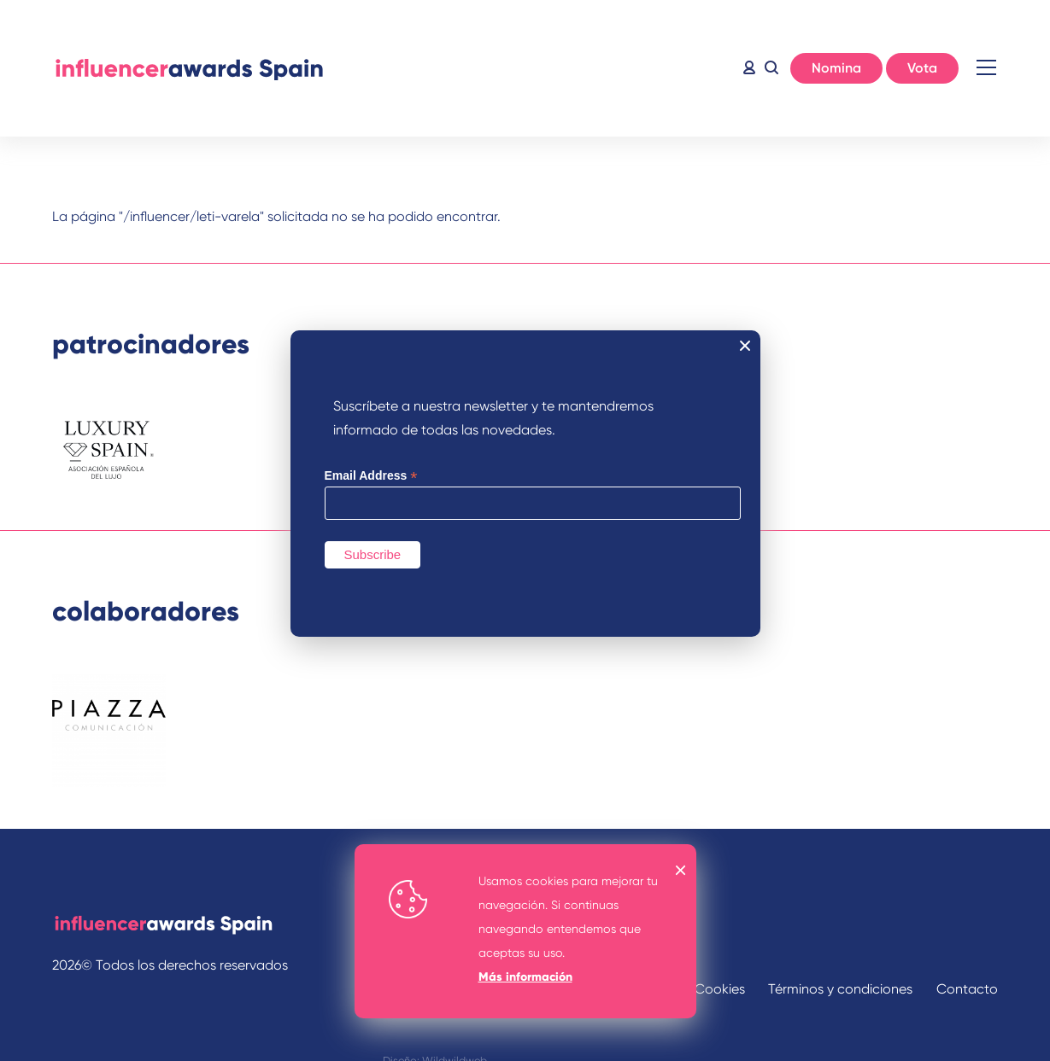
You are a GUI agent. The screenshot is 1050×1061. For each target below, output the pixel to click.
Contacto (967, 989)
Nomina (836, 68)
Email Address (371, 476)
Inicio (189, 68)
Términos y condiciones (840, 989)
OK (681, 870)
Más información (525, 977)
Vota (922, 68)
